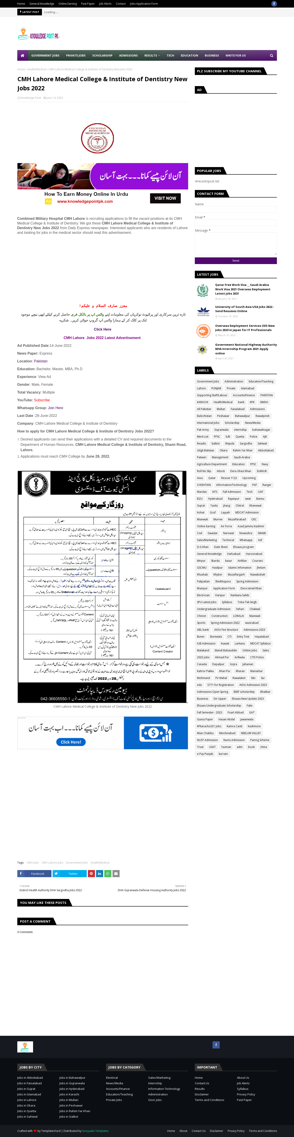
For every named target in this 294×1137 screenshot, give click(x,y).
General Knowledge (42, 4)
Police (253, 436)
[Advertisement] (196, 33)
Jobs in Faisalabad (29, 1083)
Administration (234, 381)
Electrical (112, 1078)
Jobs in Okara (26, 1105)
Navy (265, 464)
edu (199, 685)
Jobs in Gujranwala (72, 1083)
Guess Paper (205, 719)
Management (220, 457)
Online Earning (68, 4)
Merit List (202, 436)
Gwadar (213, 533)
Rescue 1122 (229, 478)
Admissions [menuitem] (128, 55)
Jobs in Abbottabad (30, 1078)
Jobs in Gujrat (26, 1089)
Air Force (226, 526)
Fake (250, 705)
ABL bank (203, 630)
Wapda (229, 443)
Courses (257, 561)
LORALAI (238, 616)
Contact (121, 4)
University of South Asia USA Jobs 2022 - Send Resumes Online (244, 309)
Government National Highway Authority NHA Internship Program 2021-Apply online (246, 349)
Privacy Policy (246, 1094)
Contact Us (202, 1083)
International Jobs (208, 423)
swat (248, 499)
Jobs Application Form (144, 4)
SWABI (262, 533)
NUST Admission (207, 740)
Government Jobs (77, 862)
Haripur (220, 595)
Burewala (216, 636)
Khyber (217, 574)
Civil (199, 533)
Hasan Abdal (227, 719)
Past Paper (88, 4)
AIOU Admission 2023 (253, 685)
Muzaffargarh (236, 574)
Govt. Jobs (155, 1100)
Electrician (203, 595)
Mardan (202, 492)
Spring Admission (247, 581)
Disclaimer (202, 1094)
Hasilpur (217, 568)
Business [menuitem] (212, 55)
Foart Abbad (236, 712)
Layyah (225, 512)
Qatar (212, 478)
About (183, 1131)
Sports (201, 623)
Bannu (260, 499)
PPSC (217, 436)
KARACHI (202, 402)
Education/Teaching (261, 381)
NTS (214, 492)
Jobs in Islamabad (29, 1094)
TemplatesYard (51, 1131)
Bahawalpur (242, 416)
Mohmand (203, 678)
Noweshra (245, 533)
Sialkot (215, 443)
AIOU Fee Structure (226, 630)
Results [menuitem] (150, 55)
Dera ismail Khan (251, 588)
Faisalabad (238, 409)
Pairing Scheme (259, 740)
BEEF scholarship (244, 692)
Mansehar (256, 671)
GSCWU (202, 568)
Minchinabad (227, 733)
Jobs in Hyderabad (71, 1089)
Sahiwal (262, 443)
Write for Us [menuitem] (236, 55)
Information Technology (164, 1089)
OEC (254, 519)
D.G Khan (203, 547)
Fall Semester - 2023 (209, 712)
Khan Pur (224, 671)
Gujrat (201, 505)
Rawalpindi (262, 416)
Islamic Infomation (239, 568)
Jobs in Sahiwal (27, 1117)
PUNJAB (216, 388)
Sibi (253, 678)
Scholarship (232, 423)
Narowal (228, 533)
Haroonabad (254, 554)
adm (240, 747)
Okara (223, 450)
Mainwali (254, 616)
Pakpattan (203, 581)
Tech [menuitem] (170, 55)
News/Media (252, 423)
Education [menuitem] (189, 55)
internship (240, 430)
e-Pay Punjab (205, 754)
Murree (218, 519)
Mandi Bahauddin (226, 650)
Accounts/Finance (244, 395)
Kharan (240, 671)
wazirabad (251, 623)
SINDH (264, 402)
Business (202, 699)
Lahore (201, 388)
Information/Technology (231, 485)
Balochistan (204, 416)
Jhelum (261, 568)
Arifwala (240, 657)
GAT (252, 712)
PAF (254, 485)
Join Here (55, 408)
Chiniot (201, 616)
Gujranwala (221, 430)
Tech (250, 492)
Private (231, 388)
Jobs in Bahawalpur (72, 1078)
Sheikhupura (223, 581)
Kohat (200, 512)
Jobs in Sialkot (68, 1117)
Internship (155, 1083)
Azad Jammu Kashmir (251, 526)
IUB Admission (206, 643)
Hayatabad (262, 636)
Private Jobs (114, 1100)
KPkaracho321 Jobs (209, 726)
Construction (219, 616)
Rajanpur (233, 499)
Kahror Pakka (205, 671)
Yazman (226, 747)
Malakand (203, 650)
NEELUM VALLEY (251, 733)
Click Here (102, 329)
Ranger (266, 485)
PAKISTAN (266, 395)
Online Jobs (250, 650)
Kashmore (254, 726)
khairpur (202, 588)
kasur (228, 561)
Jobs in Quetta (26, 1111)
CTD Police (257, 657)
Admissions (257, 409)
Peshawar (223, 416)
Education (238, 464)
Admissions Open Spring (212, 692)
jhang (226, 505)
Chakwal (255, 609)
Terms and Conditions (209, 1100)
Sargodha (246, 443)
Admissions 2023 (254, 630)
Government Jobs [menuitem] (45, 55)
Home (21, 4)
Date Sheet (221, 547)
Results (201, 443)
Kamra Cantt (234, 726)
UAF (260, 492)
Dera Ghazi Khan (240, 471)
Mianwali (202, 519)
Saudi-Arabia (242, 457)
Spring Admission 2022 (225, 623)
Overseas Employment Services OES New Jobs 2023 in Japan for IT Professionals (245, 328)
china (263, 747)
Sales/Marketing (207, 540)
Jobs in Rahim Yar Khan (74, 1111)
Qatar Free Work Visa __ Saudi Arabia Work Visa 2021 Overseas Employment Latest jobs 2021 (242, 289)
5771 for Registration (220, 685)
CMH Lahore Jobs (52, 862)
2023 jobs (203, 657)
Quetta (240, 436)
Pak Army (203, 430)
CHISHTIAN (204, 485)
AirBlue (242, 561)
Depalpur (218, 664)
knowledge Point (30, 98)
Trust (200, 747)
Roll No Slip (204, 471)
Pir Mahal (221, 678)
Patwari (201, 457)
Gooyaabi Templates (95, 1131)
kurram (223, 754)
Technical (228, 540)
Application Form (224, 588)
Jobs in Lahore (26, 1100)
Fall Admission (232, 492)
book (251, 747)
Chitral (240, 505)
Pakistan (40, 361)
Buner (201, 636)
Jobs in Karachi (69, 1094)
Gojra (233, 664)
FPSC (253, 464)
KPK (252, 402)
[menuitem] (22, 55)
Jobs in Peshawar (71, 1105)
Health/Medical (36, 69)
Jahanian (248, 664)
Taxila (214, 505)
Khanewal (255, 505)
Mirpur (201, 561)
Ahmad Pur (222, 657)
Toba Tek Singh (247, 602)
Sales (265, 650)
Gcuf (213, 512)
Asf (260, 540)
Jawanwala (246, 719)
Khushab (202, 574)
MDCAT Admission (247, 512)
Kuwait (225, 643)
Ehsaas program (243, 547)
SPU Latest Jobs (206, 602)
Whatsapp (246, 540)
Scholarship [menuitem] (102, 55)
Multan (221, 409)
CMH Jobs (33, 862)
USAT (212, 747)
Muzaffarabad (237, 519)
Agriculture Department (212, 464)
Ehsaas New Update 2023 (248, 699)
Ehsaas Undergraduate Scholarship (219, 705)
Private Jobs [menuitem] (76, 55)
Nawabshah (257, 574)
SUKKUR (262, 471)
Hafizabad (233, 554)
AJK (265, 436)
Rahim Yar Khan (243, 450)
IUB (228, 436)
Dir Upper (220, 699)
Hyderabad (215, 499)
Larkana (240, 643)
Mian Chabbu (205, 733)
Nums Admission (234, 740)
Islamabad (247, 388)
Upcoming (249, 478)
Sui (262, 678)
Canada (202, 664)
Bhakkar (265, 692)
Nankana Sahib (240, 595)
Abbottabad (266, 450)
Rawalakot (239, 678)
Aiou (200, 478)
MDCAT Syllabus (260, 643)
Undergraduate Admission (214, 609)
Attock (221, 471)
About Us (243, 1078)
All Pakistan (204, 409)
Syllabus (227, 602)
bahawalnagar (261, 430)
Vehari (240, 609)
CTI (229, 636)
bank (241, 402)
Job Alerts (105, 4)
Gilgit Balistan (205, 450)
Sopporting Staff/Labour (212, 395)
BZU (200, 499)
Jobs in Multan (68, 1100)
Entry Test (243, 636)
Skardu (215, 561)
